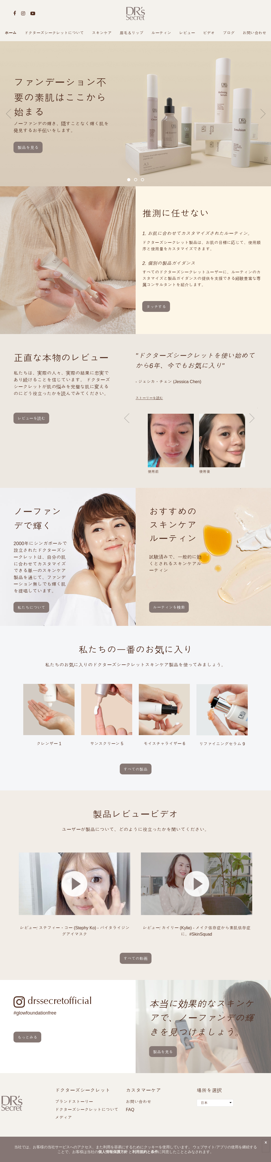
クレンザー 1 (49, 743)
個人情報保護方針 (113, 1151)
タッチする (156, 306)
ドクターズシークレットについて (54, 33)
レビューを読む (31, 418)
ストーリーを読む (149, 398)
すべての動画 (136, 958)
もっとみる (27, 1037)
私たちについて (31, 607)
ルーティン (161, 33)
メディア (63, 1117)
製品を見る (28, 147)
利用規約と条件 (145, 1151)
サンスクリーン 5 (106, 743)
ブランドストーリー (74, 1101)
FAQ (130, 1109)
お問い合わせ (255, 33)
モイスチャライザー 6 (164, 743)
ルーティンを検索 (169, 607)
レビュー (187, 33)
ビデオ (209, 33)
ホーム (11, 33)
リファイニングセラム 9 (222, 744)
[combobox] (215, 1103)
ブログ (229, 33)
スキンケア (102, 33)
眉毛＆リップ (132, 33)
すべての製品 (136, 769)
